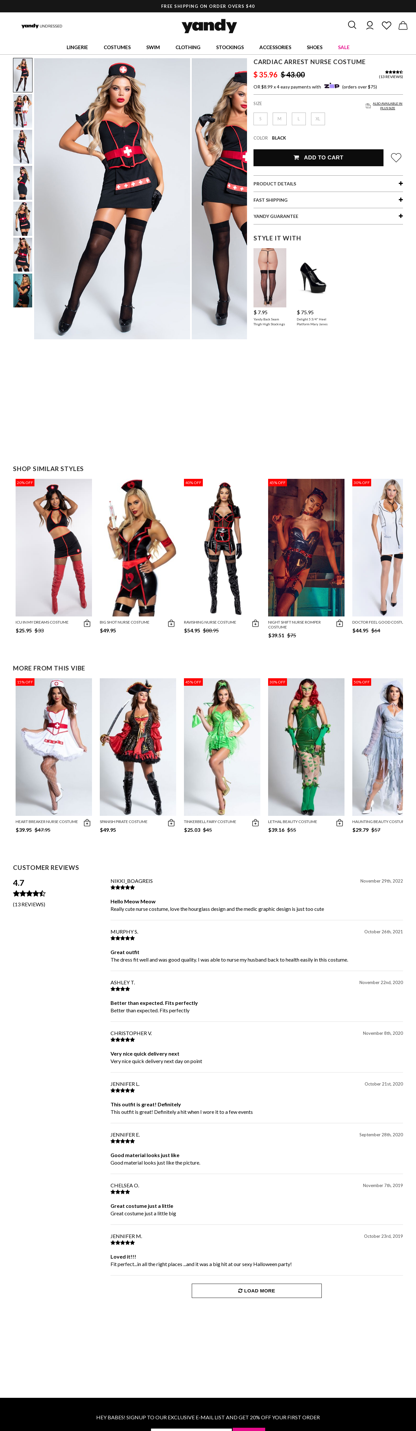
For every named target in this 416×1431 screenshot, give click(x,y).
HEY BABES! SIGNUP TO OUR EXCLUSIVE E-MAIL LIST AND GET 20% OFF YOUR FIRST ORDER (208, 1417)
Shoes (314, 47)
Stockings (230, 47)
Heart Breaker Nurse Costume (47, 821)
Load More (256, 1290)
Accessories (275, 47)
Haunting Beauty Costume (380, 821)
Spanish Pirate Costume (124, 821)
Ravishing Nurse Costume (210, 622)
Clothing (188, 47)
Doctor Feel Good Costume (381, 622)
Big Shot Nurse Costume (125, 622)
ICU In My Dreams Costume (42, 622)
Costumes (117, 47)
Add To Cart (318, 158)
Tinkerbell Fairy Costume (210, 821)
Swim (153, 47)
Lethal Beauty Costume (292, 821)
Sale (344, 47)
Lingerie (77, 47)
